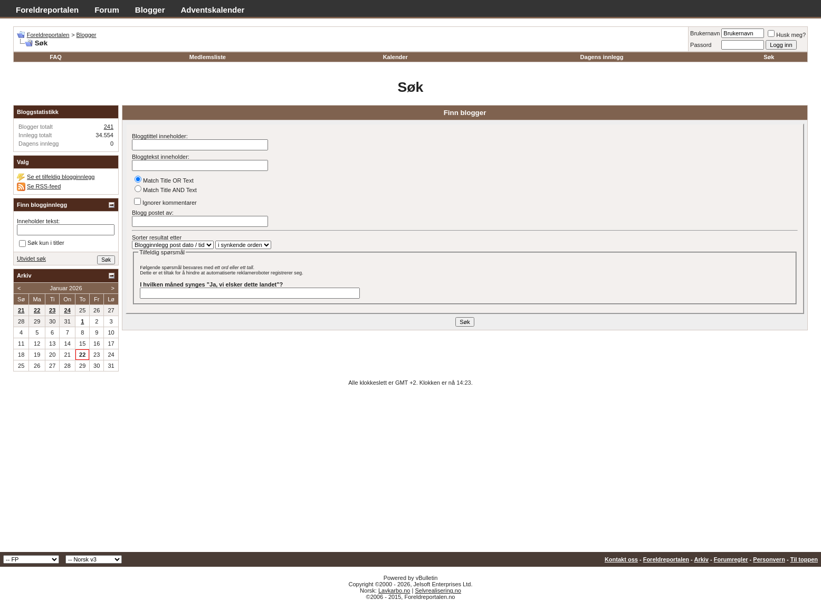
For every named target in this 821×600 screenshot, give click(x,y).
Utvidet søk (31, 258)
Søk (768, 57)
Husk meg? (787, 35)
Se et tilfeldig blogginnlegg (60, 177)
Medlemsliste (207, 57)
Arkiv (701, 559)
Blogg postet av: (200, 218)
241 (108, 126)
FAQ (56, 57)
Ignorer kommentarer (165, 202)
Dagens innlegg (602, 57)
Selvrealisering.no (438, 590)
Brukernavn (705, 33)
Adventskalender (213, 9)
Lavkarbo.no (394, 590)
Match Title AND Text (166, 190)
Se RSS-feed (44, 186)
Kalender (395, 57)
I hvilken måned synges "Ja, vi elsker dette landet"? (211, 284)
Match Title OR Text (164, 180)
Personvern (769, 559)
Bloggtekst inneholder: (200, 162)
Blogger (150, 9)
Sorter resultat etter (157, 237)
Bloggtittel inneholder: (200, 141)
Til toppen (804, 559)
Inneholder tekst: (38, 221)
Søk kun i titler (41, 243)
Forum (106, 9)
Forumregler (731, 559)
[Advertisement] (410, 473)
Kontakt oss (621, 559)
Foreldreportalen (47, 9)
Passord (700, 45)
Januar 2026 (66, 288)
